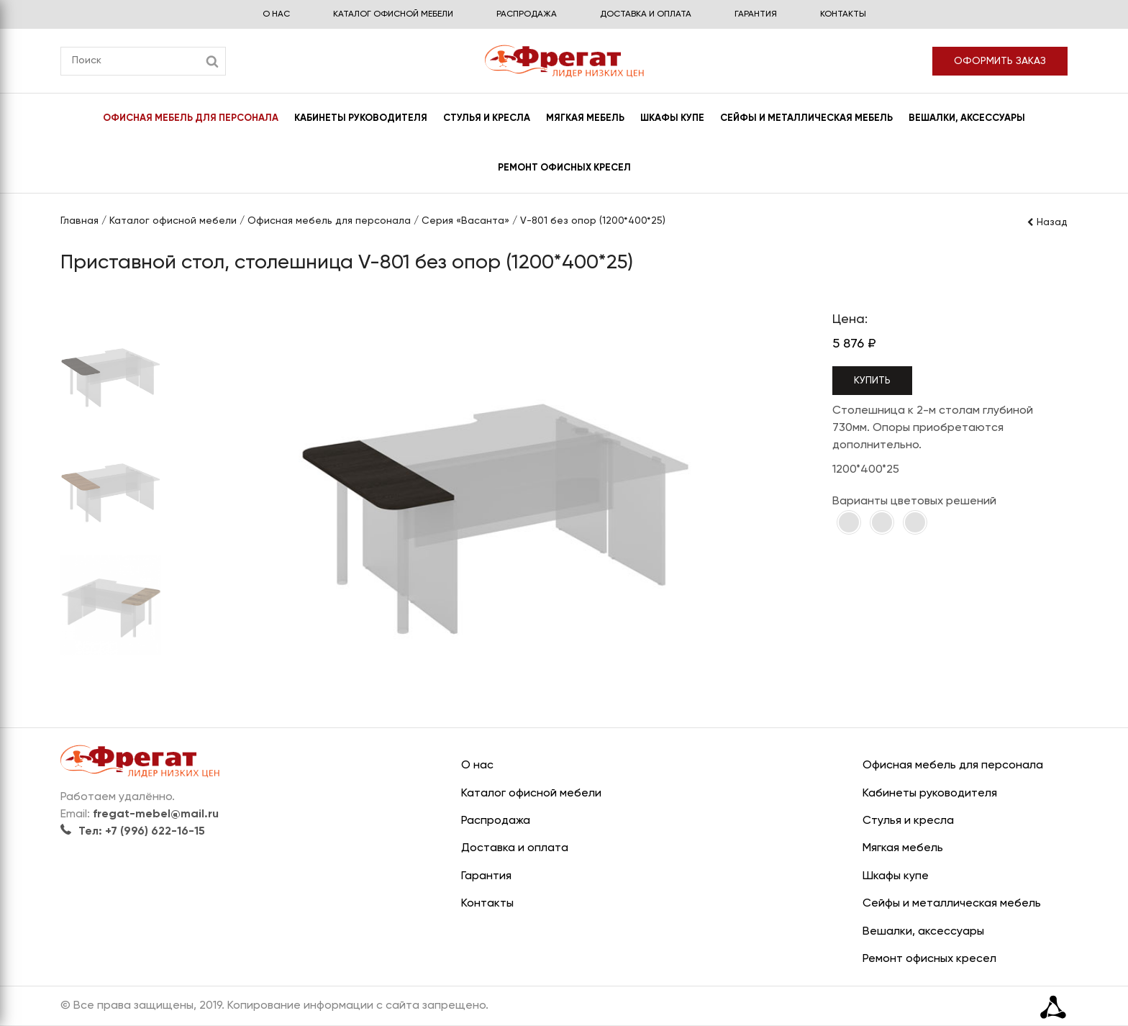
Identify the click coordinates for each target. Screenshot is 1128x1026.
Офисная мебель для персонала (190, 118)
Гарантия (755, 14)
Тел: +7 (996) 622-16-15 (132, 831)
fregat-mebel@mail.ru (156, 814)
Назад (1047, 222)
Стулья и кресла (486, 118)
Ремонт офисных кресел (564, 168)
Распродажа (526, 14)
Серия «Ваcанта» (465, 221)
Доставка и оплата (645, 14)
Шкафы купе (672, 118)
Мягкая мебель (585, 118)
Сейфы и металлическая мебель (806, 118)
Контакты (843, 14)
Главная (79, 221)
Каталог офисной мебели (393, 14)
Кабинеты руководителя (360, 118)
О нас (276, 14)
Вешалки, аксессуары (967, 118)
